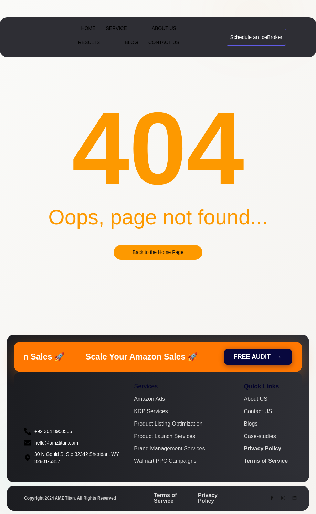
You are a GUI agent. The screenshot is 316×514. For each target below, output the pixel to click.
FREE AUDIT (258, 356)
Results (95, 42)
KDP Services (151, 411)
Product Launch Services (164, 436)
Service (122, 28)
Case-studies (260, 436)
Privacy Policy (262, 448)
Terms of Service (266, 461)
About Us (164, 28)
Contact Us (163, 42)
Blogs (250, 424)
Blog (131, 42)
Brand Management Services (169, 448)
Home (88, 28)
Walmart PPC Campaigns (165, 461)
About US (255, 399)
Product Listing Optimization (168, 424)
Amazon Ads (149, 399)
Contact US (258, 411)
